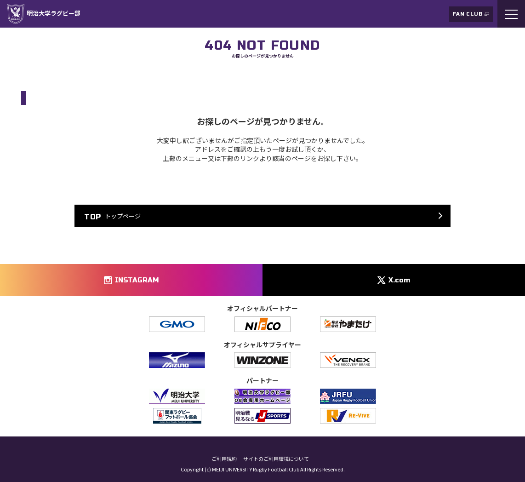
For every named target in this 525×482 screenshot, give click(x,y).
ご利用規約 (224, 458)
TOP (26, 75)
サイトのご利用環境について (276, 458)
